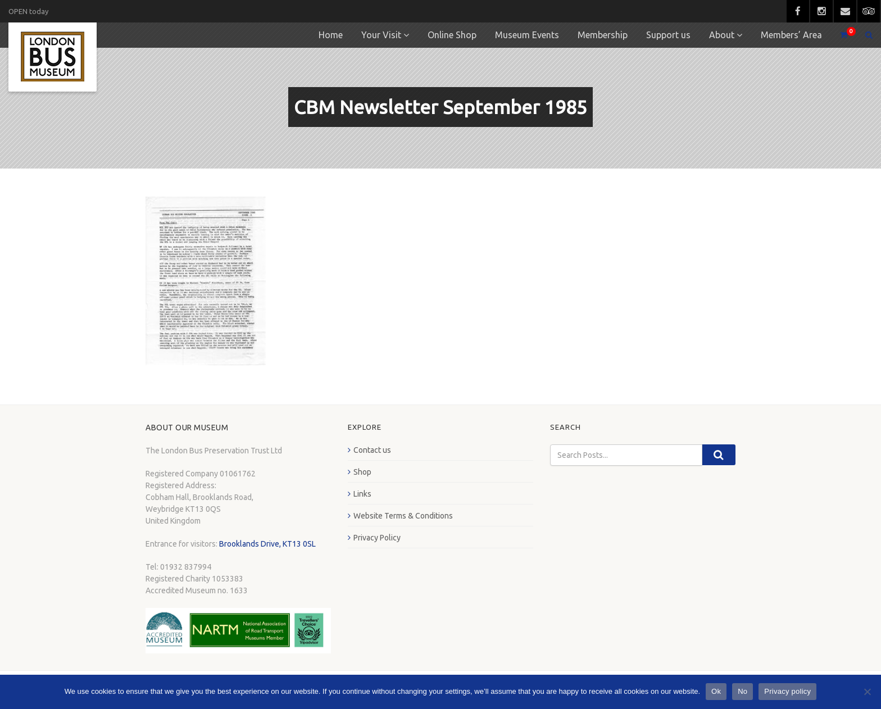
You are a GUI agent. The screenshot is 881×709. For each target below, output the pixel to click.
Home (331, 35)
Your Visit (381, 35)
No (742, 691)
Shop (362, 471)
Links (362, 493)
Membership (603, 35)
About (721, 35)
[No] (867, 691)
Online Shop (452, 35)
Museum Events (527, 35)
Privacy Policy (377, 537)
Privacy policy (787, 691)
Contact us (372, 450)
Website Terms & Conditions (403, 515)
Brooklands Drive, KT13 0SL (267, 543)
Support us (668, 35)
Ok (716, 691)
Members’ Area (791, 35)
